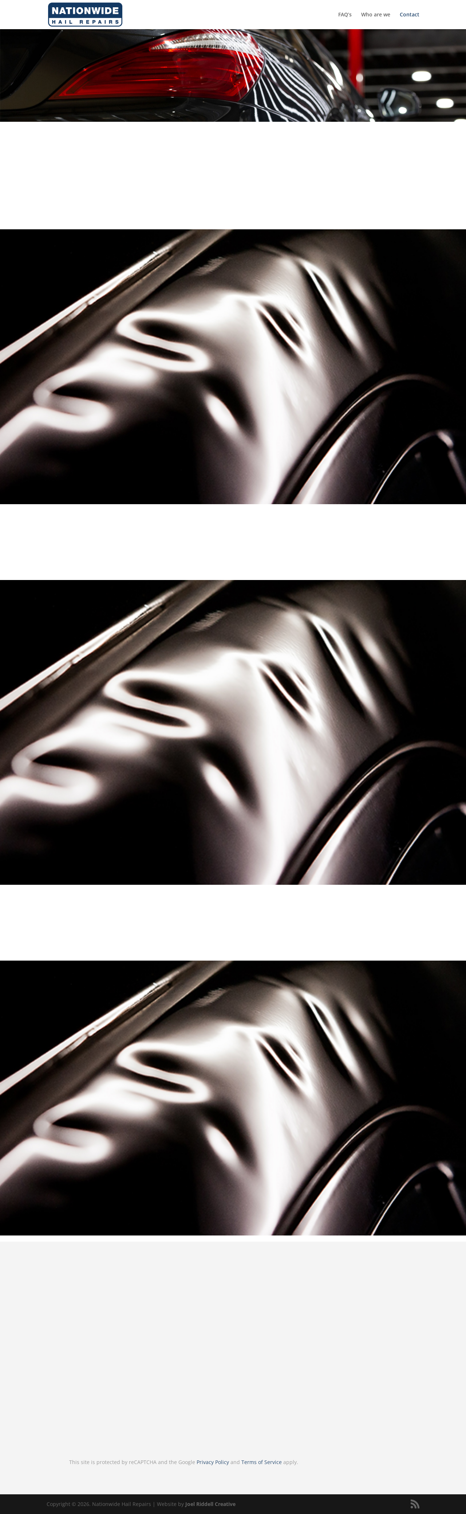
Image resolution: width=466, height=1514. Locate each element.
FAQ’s (345, 15)
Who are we (375, 15)
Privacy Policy (213, 1462)
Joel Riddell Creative (210, 1504)
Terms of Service (261, 1462)
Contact (409, 15)
